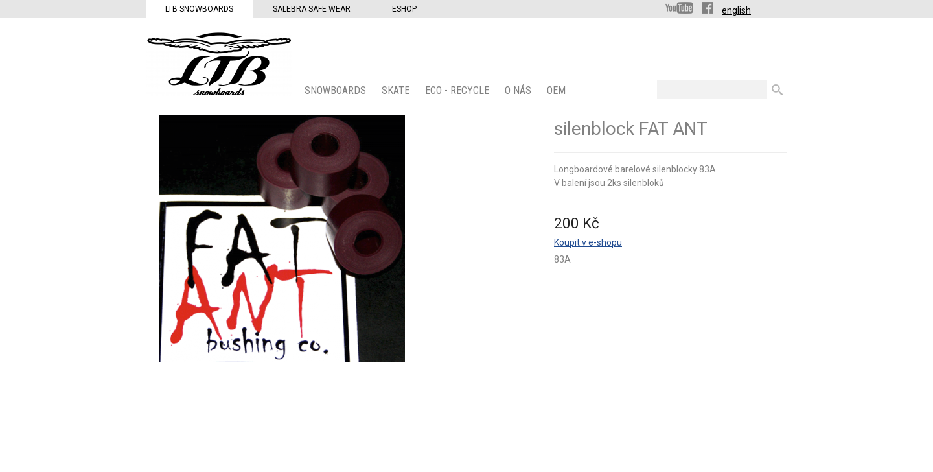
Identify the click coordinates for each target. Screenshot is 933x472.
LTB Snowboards (199, 9)
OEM (557, 90)
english (736, 10)
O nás (519, 90)
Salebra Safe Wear (312, 9)
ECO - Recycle (458, 90)
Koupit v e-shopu (588, 242)
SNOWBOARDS (337, 90)
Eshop (404, 9)
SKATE (397, 90)
